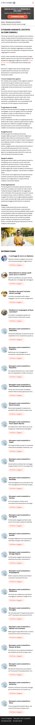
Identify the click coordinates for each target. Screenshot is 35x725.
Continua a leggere (16, 265)
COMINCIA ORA (17, 17)
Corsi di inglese (6, 718)
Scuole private (6, 721)
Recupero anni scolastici (22, 718)
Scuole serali (17, 721)
